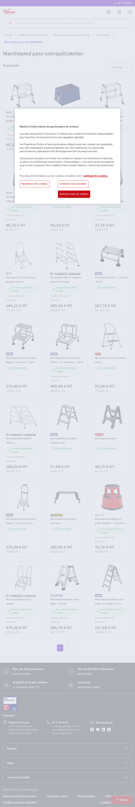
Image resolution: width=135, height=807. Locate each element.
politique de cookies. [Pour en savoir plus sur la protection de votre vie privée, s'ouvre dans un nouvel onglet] (95, 175)
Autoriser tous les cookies (74, 194)
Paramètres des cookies (34, 184)
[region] (67, 156)
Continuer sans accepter (73, 184)
